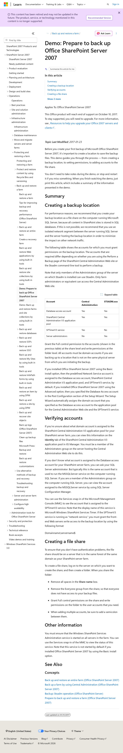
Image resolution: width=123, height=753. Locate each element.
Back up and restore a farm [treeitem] (26, 196)
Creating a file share (57, 93)
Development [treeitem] (15, 82)
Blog (43, 738)
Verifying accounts (56, 89)
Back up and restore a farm (65, 33)
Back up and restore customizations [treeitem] (26, 462)
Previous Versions (29, 738)
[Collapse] (33, 33)
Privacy (70, 738)
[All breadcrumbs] (47, 33)
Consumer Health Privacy (92, 738)
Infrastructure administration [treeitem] (21, 128)
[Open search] (108, 4)
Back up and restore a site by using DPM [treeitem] (27, 403)
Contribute (57, 738)
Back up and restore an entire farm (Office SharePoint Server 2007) (82, 680)
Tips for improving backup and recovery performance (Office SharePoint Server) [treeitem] (28, 212)
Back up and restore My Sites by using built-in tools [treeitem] (27, 360)
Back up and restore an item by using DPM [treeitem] (28, 391)
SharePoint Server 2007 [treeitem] (20, 59)
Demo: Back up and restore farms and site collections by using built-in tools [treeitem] (28, 314)
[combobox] (20, 40)
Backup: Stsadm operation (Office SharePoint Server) (74, 693)
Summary (52, 81)
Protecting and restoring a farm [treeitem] (24, 162)
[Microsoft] (6, 4)
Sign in (115, 4)
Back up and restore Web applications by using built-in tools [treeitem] (26, 255)
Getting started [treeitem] (16, 73)
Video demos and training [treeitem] (21, 539)
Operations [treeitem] (17, 100)
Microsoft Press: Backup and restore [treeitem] (27, 449)
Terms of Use (10, 743)
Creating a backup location (60, 85)
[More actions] (116, 33)
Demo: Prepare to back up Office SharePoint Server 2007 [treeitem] (28, 294)
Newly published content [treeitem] (21, 63)
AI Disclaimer (10, 738)
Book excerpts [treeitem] (16, 534)
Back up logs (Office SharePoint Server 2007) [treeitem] (28, 428)
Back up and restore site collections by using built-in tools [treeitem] (26, 276)
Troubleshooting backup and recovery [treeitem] (25, 487)
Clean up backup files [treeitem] (27, 439)
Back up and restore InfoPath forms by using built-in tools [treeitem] (27, 377)
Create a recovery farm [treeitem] (28, 241)
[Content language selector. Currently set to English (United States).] (18, 731)
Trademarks (26, 743)
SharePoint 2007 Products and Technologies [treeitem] (21, 48)
